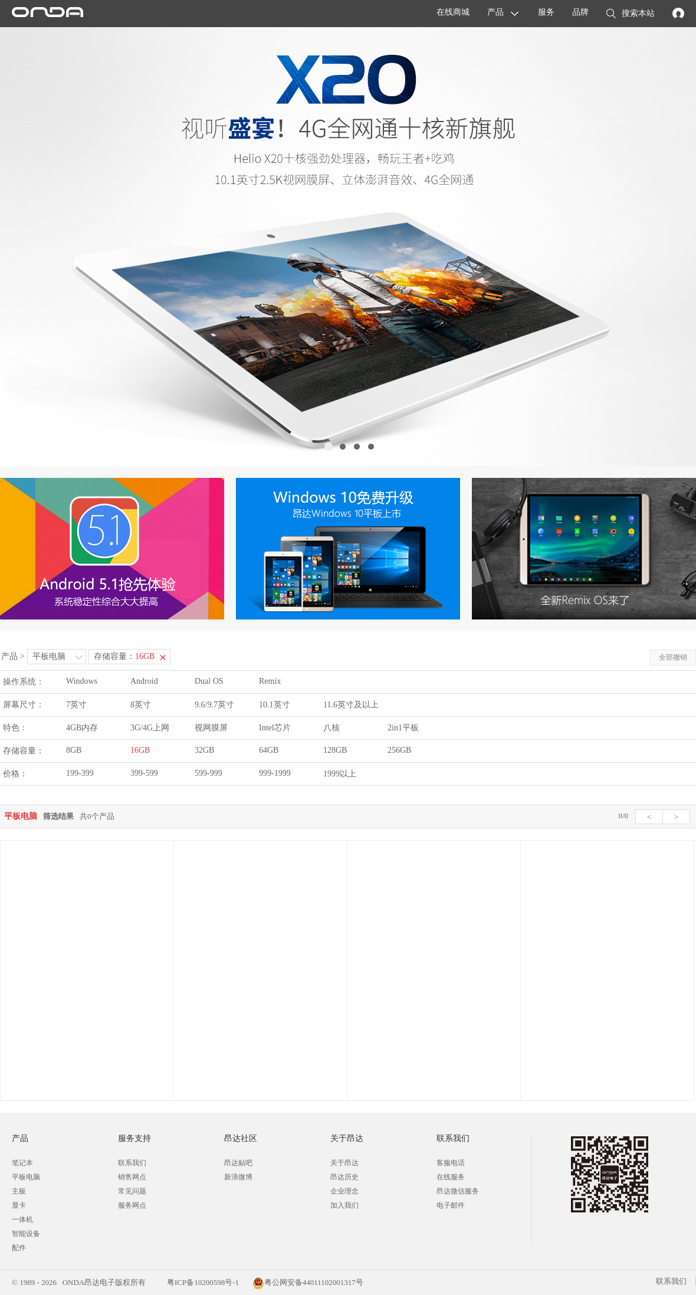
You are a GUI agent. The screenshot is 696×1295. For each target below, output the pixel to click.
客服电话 (450, 1163)
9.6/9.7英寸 (214, 704)
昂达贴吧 (238, 1163)
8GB (73, 750)
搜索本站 (630, 14)
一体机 (22, 1219)
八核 (331, 727)
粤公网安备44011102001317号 (307, 1282)
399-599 (144, 773)
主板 (19, 1191)
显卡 (19, 1205)
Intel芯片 (275, 727)
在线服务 (450, 1177)
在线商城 (453, 12)
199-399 (80, 773)
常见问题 (132, 1191)
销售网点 (132, 1177)
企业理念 (344, 1191)
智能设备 (26, 1234)
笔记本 (22, 1163)
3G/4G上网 (149, 727)
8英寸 (140, 704)
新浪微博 (238, 1177)
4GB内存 (82, 727)
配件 (19, 1248)
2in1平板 (403, 727)
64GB (268, 750)
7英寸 (76, 704)
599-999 (208, 773)
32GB (204, 750)
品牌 (580, 12)
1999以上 (339, 773)
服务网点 (132, 1205)
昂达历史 (344, 1177)
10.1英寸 (274, 704)
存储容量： (124, 656)
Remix (270, 681)
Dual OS (209, 681)
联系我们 (132, 1163)
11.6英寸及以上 (351, 704)
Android (144, 681)
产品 (495, 12)
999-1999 (275, 773)
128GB (335, 750)
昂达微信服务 (457, 1191)
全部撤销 (673, 657)
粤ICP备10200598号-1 (202, 1282)
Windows (81, 681)
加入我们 (344, 1205)
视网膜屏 (211, 727)
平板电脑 (48, 656)
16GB (140, 750)
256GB (399, 750)
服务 (546, 12)
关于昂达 (344, 1163)
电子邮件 (450, 1205)
